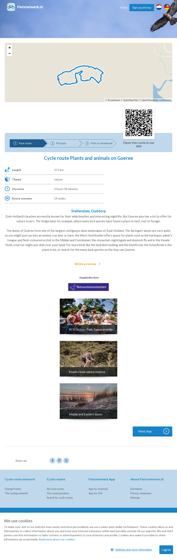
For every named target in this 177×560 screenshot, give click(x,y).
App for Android (98, 488)
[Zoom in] (9, 48)
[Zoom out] (9, 53)
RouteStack (114, 100)
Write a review (88, 263)
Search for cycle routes (60, 497)
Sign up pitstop (141, 7)
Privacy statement (140, 493)
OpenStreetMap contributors (156, 100)
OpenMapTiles (130, 100)
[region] (88, 72)
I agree (166, 549)
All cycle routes (55, 488)
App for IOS (95, 493)
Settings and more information (131, 549)
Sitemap (135, 497)
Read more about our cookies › (57, 539)
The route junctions (58, 493)
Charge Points (13, 488)
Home (123, 7)
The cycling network (16, 493)
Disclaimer (136, 488)
